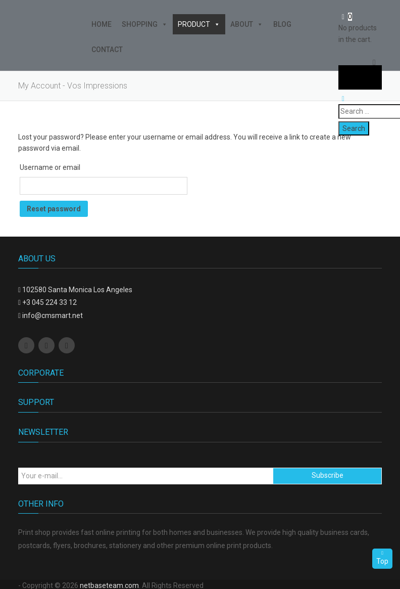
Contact (107, 50)
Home (101, 24)
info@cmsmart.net (52, 315)
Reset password (54, 209)
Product (199, 24)
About (246, 24)
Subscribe (327, 475)
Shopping (145, 24)
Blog (282, 24)
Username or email (50, 167)
